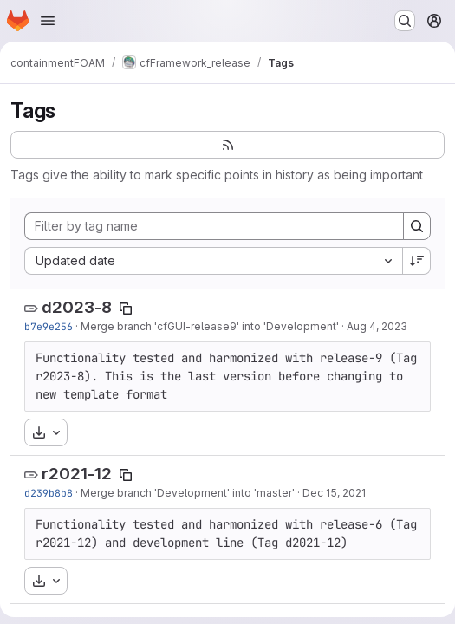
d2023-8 (77, 307)
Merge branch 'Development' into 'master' (188, 492)
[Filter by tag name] (214, 226)
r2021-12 (77, 474)
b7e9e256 (48, 326)
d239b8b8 (48, 492)
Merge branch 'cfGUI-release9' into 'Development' (210, 326)
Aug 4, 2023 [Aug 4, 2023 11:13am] (377, 326)
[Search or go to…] (404, 20)
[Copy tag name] (125, 308)
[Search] (417, 226)
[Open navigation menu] (48, 21)
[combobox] (213, 261)
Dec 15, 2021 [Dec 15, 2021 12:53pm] (334, 492)
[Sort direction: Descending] (417, 261)
